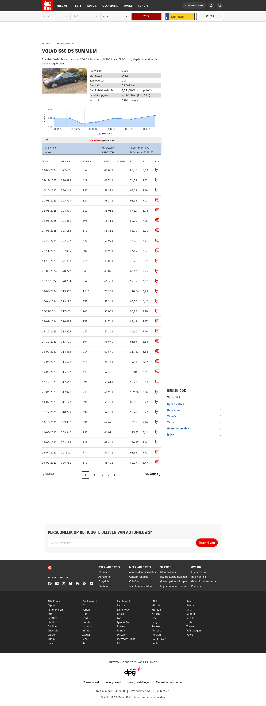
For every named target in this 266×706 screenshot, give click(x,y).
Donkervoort (89, 601)
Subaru (190, 613)
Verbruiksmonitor (65, 43)
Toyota (190, 626)
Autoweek (47, 43)
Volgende (151, 474)
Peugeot (156, 622)
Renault (156, 634)
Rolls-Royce (159, 639)
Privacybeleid (112, 682)
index (170, 434)
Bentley (52, 618)
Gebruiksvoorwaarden (204, 581)
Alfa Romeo (54, 601)
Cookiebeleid (91, 682)
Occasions (110, 5)
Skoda (190, 605)
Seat (189, 601)
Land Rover (123, 609)
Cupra (51, 639)
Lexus (120, 613)
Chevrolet (53, 630)
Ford (85, 618)
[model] (86, 16)
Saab (155, 643)
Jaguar (86, 634)
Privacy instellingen (139, 682)
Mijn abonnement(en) (173, 586)
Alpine (51, 605)
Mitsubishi (158, 605)
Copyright (104, 581)
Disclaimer (104, 586)
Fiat (84, 613)
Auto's (92, 5)
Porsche (156, 630)
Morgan (156, 609)
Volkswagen (193, 630)
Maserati (122, 626)
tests (170, 422)
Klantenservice (169, 572)
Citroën (52, 634)
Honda (86, 622)
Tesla (189, 622)
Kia (84, 643)
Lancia (121, 605)
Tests (77, 5)
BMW (51, 622)
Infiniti (86, 630)
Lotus (120, 618)
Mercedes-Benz (126, 639)
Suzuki (190, 618)
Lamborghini (124, 601)
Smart (189, 609)
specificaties (175, 404)
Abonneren (104, 572)
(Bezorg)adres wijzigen (173, 581)
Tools (128, 5)
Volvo (189, 634)
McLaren (122, 634)
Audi (50, 613)
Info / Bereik (198, 576)
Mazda (121, 630)
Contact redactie (138, 576)
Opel (154, 618)
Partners (196, 586)
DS (84, 605)
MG (119, 643)
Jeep (85, 639)
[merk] (56, 16)
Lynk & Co (123, 622)
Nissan (156, 613)
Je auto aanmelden (140, 586)
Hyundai (87, 626)
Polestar (156, 626)
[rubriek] (116, 16)
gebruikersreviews (179, 428)
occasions (173, 410)
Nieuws (62, 5)
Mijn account (199, 572)
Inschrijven (207, 542)
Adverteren (104, 576)
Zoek (146, 16)
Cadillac (52, 626)
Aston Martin (55, 609)
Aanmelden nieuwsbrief (143, 572)
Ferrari (86, 609)
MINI (155, 601)
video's (171, 416)
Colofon (134, 581)
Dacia (51, 643)
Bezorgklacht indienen (173, 576)
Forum (143, 5)
